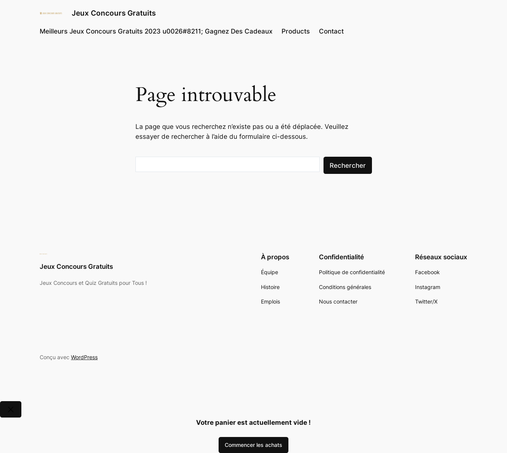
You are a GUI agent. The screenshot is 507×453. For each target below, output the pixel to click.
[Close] (10, 409)
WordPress (84, 357)
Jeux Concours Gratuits (114, 13)
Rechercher (348, 165)
